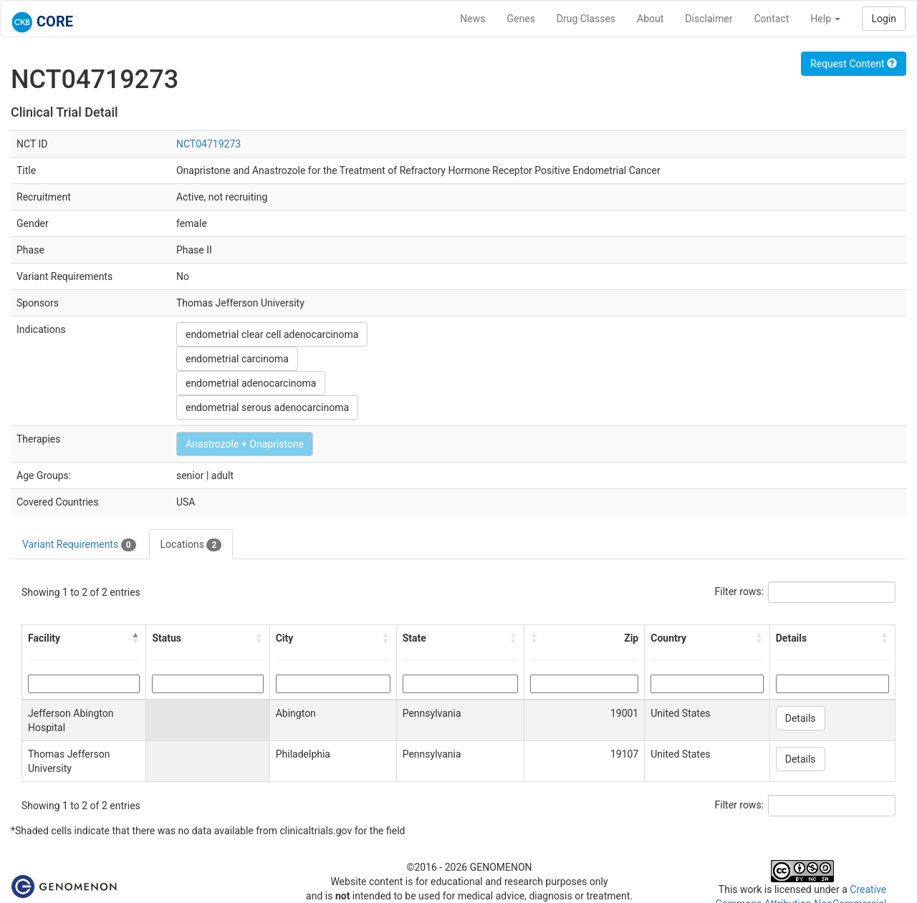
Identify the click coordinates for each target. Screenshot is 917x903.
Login (883, 18)
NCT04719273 (208, 144)
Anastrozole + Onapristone (245, 444)
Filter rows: (739, 591)
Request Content (853, 63)
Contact (771, 18)
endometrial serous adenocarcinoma (267, 407)
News (472, 18)
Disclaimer (708, 18)
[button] (135, 638)
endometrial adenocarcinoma (251, 383)
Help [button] (825, 18)
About (650, 18)
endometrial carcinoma (237, 358)
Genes (521, 18)
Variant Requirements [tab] (79, 545)
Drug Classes (586, 18)
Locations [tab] (191, 545)
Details (800, 718)
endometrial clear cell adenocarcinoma (272, 334)
